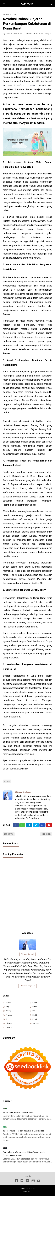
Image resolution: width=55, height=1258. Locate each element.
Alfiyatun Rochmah (25, 793)
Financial (10, 1024)
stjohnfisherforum (17, 85)
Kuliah (8, 782)
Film (35, 1019)
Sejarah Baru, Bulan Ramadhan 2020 (21, 1137)
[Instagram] (33, 1237)
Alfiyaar (27, 4)
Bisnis (36, 1009)
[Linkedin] (42, 826)
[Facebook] (16, 826)
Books (36, 1014)
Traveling (10, 1039)
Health (36, 1024)
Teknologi (37, 1034)
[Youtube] (38, 1237)
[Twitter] (22, 826)
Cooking (10, 1019)
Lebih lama (44, 837)
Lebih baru (10, 837)
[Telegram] (29, 826)
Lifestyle (10, 1034)
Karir (8, 1029)
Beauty (9, 1009)
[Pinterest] (49, 826)
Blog (8, 1014)
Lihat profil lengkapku (27, 991)
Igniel (31, 1248)
